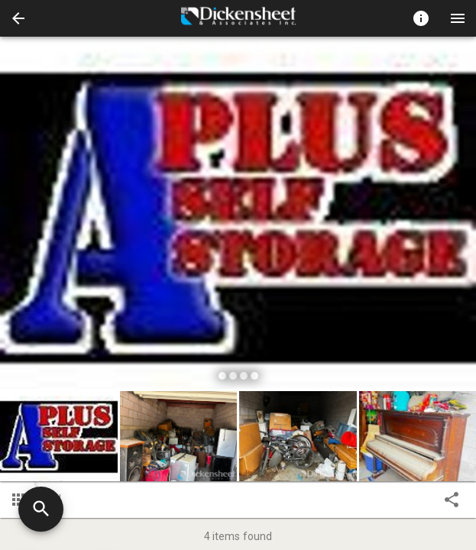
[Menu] (457, 18)
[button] (18, 18)
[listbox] (238, 215)
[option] (238, 215)
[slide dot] (222, 376)
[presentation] (238, 18)
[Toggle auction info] (421, 18)
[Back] (18, 18)
